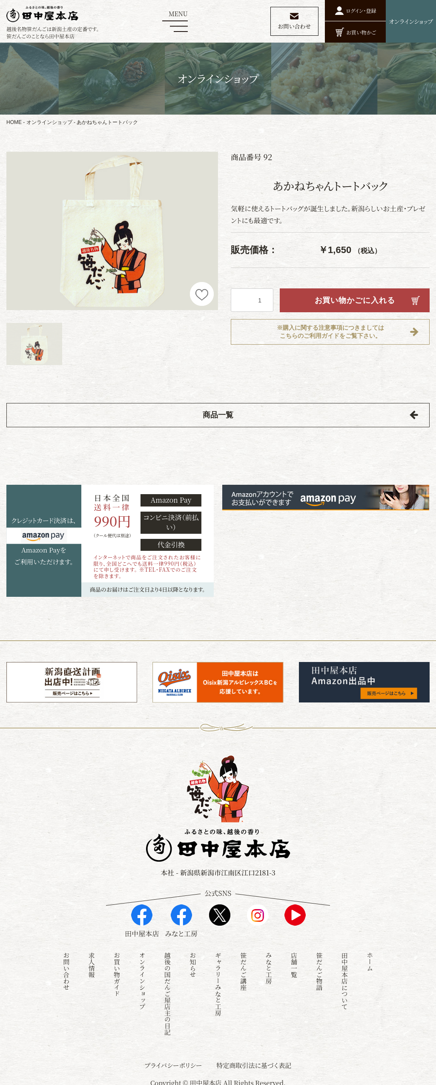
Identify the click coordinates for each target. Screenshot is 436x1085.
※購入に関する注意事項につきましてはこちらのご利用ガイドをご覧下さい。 (330, 332)
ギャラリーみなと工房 (218, 979)
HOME (14, 122)
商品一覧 (218, 415)
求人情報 (91, 960)
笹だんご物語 (319, 966)
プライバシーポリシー (173, 1060)
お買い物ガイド (116, 969)
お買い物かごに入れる (355, 300)
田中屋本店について (344, 976)
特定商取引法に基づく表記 (253, 1060)
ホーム (369, 957)
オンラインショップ (49, 122)
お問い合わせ (66, 966)
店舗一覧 (294, 960)
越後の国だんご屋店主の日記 (167, 988)
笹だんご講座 (243, 966)
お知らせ (192, 960)
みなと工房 (268, 963)
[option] (112, 231)
